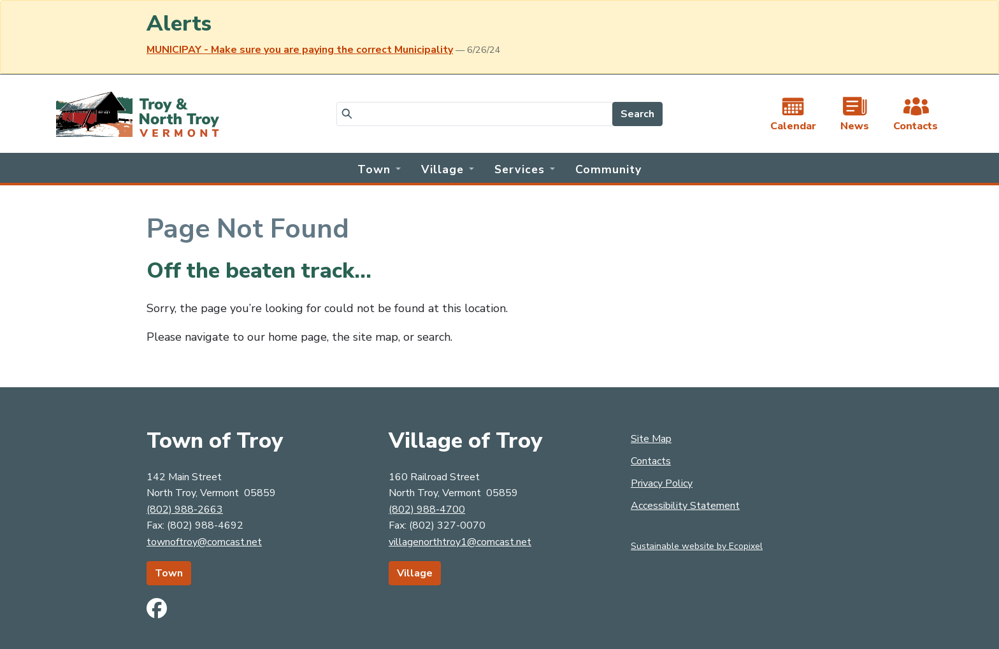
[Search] (474, 114)
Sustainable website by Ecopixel (697, 546)
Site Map (651, 439)
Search (637, 114)
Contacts (651, 461)
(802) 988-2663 (185, 510)
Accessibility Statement (685, 506)
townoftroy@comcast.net (204, 542)
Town (169, 573)
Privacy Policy (662, 483)
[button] (379, 168)
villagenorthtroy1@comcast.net (460, 542)
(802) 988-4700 (427, 510)
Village (415, 573)
